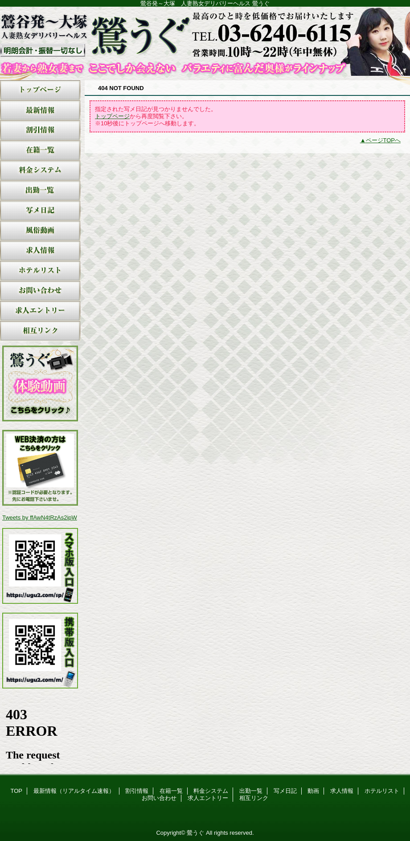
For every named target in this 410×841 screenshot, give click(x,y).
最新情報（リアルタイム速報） (40, 110)
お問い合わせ (40, 291)
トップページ (112, 116)
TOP (40, 90)
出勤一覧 (40, 191)
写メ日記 (40, 211)
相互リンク (40, 331)
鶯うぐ (205, 41)
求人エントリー (40, 311)
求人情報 (40, 251)
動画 (40, 231)
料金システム (40, 171)
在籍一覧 (40, 150)
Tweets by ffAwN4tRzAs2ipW (39, 517)
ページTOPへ (383, 140)
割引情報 (40, 130)
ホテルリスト (40, 271)
